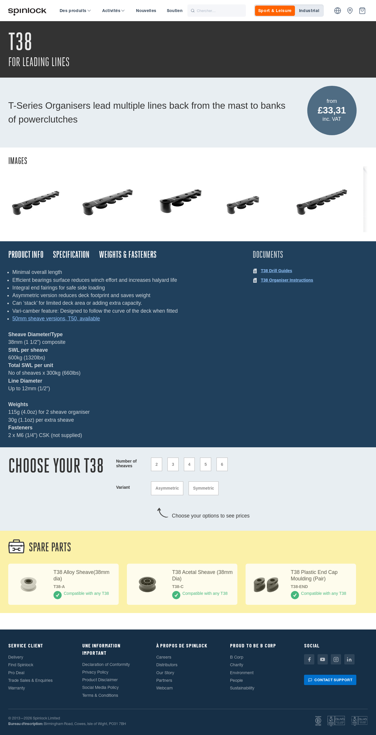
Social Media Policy (100, 687)
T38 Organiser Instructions (287, 280)
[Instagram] (336, 659)
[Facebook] (309, 659)
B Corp (236, 657)
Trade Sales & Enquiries (30, 680)
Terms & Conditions (100, 695)
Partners (164, 680)
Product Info (25, 255)
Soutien (174, 10)
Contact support (330, 680)
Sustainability (242, 688)
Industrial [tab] (309, 10)
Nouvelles (146, 10)
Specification (71, 255)
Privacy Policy (95, 672)
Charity (236, 664)
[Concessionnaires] (350, 10)
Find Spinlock (20, 664)
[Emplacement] (337, 10)
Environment (242, 672)
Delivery (15, 657)
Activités (113, 10)
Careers (163, 657)
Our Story (165, 672)
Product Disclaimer (100, 679)
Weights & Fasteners (128, 255)
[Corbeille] (362, 10)
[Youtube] (323, 659)
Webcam (164, 688)
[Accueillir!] (27, 11)
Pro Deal (16, 672)
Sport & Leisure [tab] (275, 10)
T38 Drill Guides (276, 270)
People (236, 680)
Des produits (75, 10)
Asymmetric (167, 488)
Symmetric (203, 488)
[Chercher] (216, 10)
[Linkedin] (349, 659)
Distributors (166, 664)
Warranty (16, 688)
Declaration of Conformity (106, 664)
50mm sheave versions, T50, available (56, 319)
